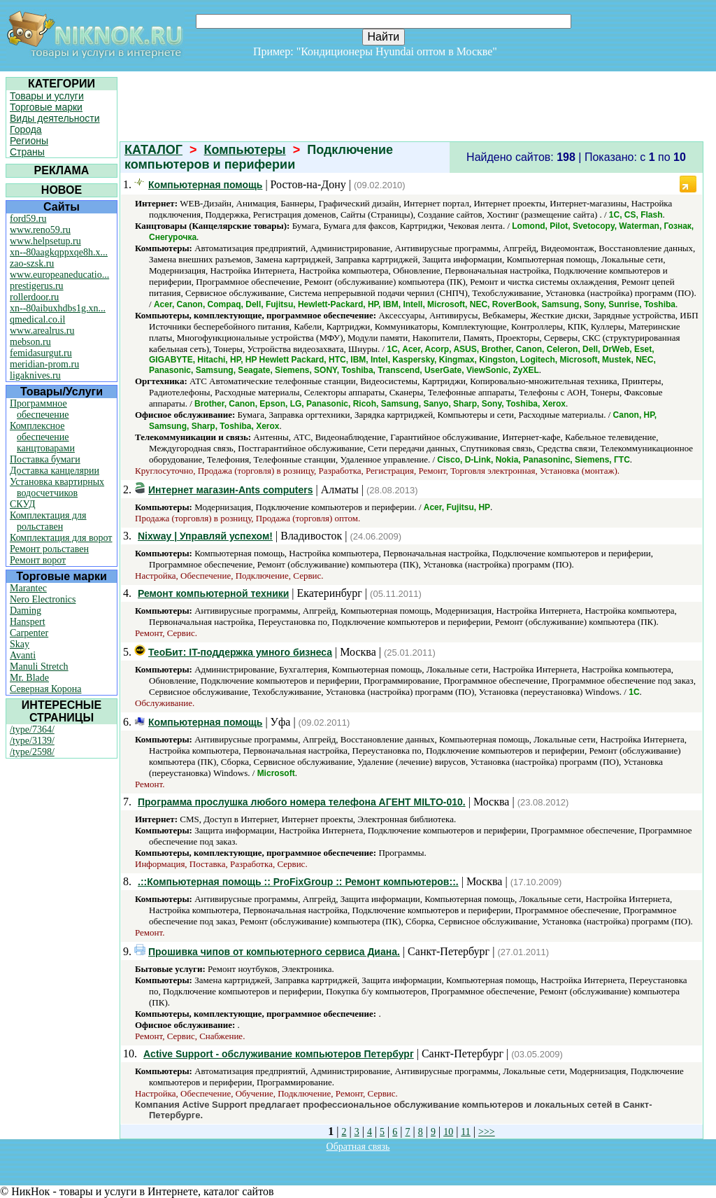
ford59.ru (28, 218)
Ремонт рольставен (49, 549)
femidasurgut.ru (41, 353)
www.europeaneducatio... (59, 274)
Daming (25, 610)
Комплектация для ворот (61, 538)
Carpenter (29, 633)
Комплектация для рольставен (48, 521)
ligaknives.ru (35, 375)
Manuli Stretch (39, 666)
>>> (486, 1132)
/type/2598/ (32, 752)
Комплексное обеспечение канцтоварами (42, 437)
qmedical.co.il (37, 319)
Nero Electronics (43, 599)
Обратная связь (358, 1146)
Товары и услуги (47, 95)
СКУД (22, 504)
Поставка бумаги (45, 459)
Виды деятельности (55, 118)
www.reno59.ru (40, 230)
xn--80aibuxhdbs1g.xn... (58, 308)
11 (465, 1132)
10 (448, 1132)
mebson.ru (30, 342)
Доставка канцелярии (54, 470)
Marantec (28, 588)
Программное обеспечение (39, 409)
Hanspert (27, 621)
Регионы (29, 140)
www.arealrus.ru (42, 330)
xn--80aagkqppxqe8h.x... (59, 252)
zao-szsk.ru (32, 263)
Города (26, 129)
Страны (27, 151)
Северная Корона (45, 689)
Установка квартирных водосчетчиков (57, 487)
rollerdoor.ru (34, 297)
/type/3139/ (32, 740)
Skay (19, 644)
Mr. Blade (29, 677)
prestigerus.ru (37, 286)
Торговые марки (46, 107)
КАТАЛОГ (153, 150)
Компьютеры (245, 150)
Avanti (23, 655)
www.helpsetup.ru (45, 241)
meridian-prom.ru (44, 364)
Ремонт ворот (38, 560)
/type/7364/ (32, 729)
